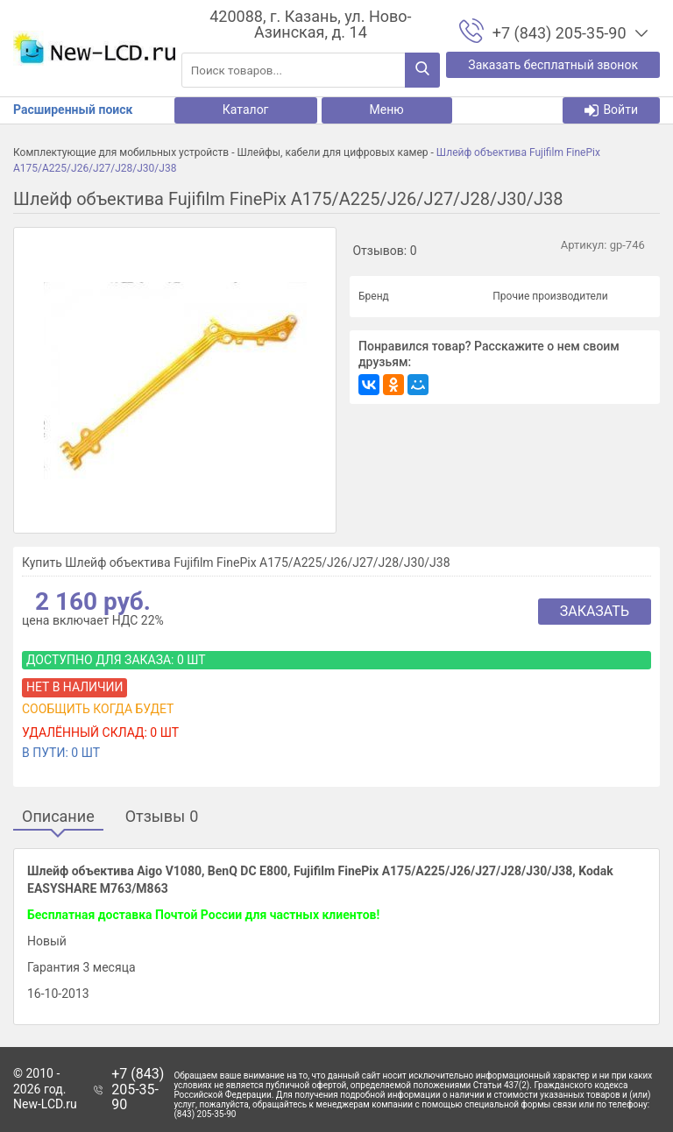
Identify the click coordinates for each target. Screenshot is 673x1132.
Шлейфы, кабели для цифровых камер (332, 152)
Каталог (246, 110)
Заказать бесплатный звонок (553, 65)
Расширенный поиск (72, 110)
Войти (611, 110)
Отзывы (162, 817)
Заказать (594, 611)
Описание (58, 817)
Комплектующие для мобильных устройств (121, 152)
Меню (387, 110)
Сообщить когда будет (98, 709)
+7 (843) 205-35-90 (137, 1089)
